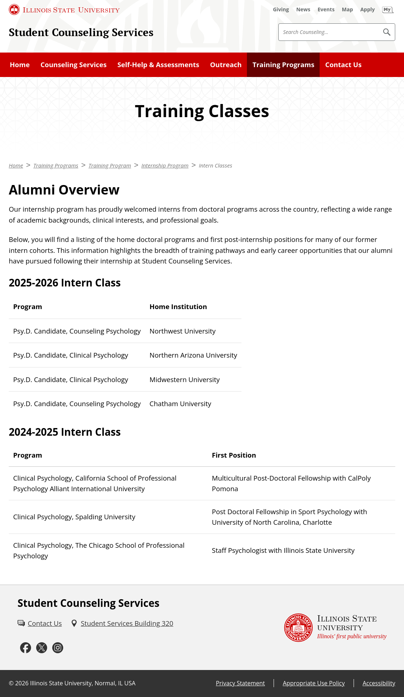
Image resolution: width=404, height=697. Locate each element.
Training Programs (283, 64)
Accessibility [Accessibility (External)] (379, 683)
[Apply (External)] (367, 9)
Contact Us (343, 64)
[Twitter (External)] (42, 648)
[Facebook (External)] (26, 648)
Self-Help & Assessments (158, 64)
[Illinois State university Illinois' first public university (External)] (335, 628)
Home (20, 64)
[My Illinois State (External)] (388, 9)
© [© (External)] (11, 683)
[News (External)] (303, 9)
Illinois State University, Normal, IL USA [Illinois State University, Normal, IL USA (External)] (83, 683)
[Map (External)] (347, 9)
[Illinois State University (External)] (64, 9)
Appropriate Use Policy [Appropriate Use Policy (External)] (313, 683)
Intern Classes (215, 165)
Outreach (226, 64)
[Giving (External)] (280, 9)
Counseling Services (74, 64)
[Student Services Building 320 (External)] (121, 623)
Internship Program (164, 165)
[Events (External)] (326, 9)
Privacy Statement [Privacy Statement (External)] (240, 683)
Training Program (109, 165)
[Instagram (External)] (58, 648)
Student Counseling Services (81, 32)
